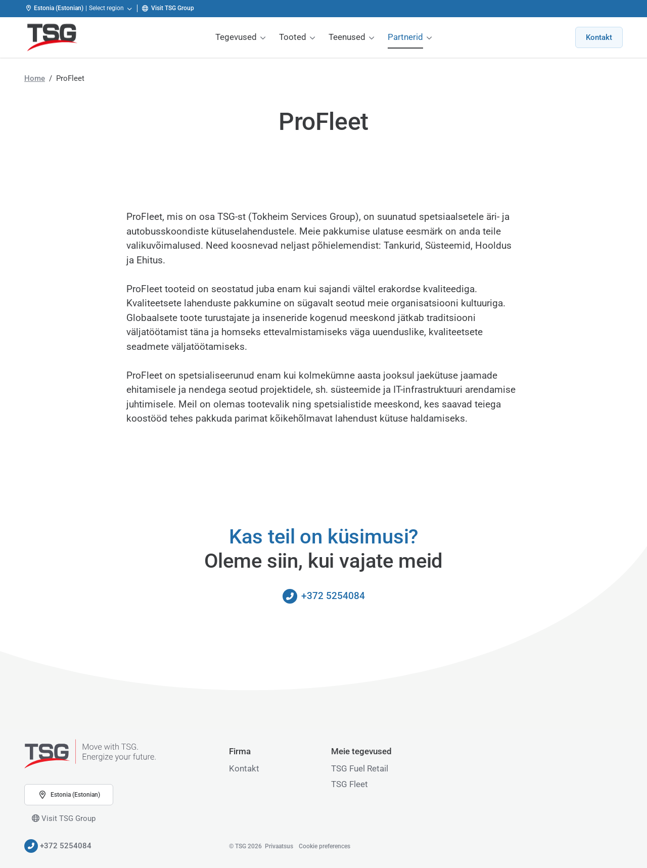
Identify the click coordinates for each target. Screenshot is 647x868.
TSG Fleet (349, 784)
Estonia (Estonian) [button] (68, 795)
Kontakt (599, 37)
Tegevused (236, 37)
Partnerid (405, 37)
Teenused (347, 37)
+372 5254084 (324, 596)
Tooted (292, 37)
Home (34, 78)
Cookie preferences (324, 846)
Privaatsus (279, 846)
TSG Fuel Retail (359, 768)
